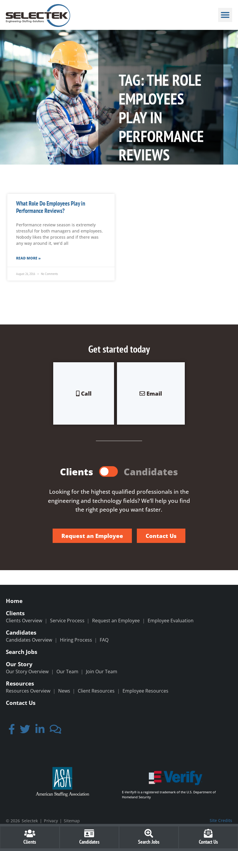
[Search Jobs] (148, 833)
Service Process (67, 620)
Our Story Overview (27, 671)
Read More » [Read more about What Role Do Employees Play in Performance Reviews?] (28, 258)
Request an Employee (116, 620)
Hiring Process (76, 640)
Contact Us (20, 703)
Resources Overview (28, 691)
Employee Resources (145, 691)
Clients (15, 613)
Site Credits (221, 820)
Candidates (21, 632)
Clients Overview (24, 620)
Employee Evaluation (171, 620)
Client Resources (96, 691)
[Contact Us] (208, 833)
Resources (20, 683)
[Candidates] (89, 833)
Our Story (19, 664)
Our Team (67, 671)
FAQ (104, 640)
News (64, 691)
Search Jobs (21, 652)
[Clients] (29, 833)
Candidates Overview (29, 640)
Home (14, 601)
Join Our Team (101, 671)
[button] (225, 15)
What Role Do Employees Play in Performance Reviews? (50, 207)
